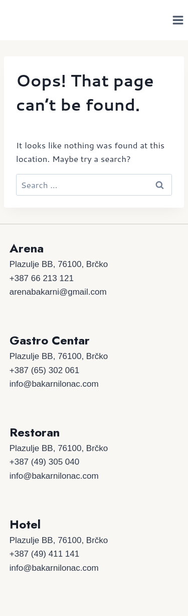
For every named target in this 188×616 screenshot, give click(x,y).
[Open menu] (177, 20)
